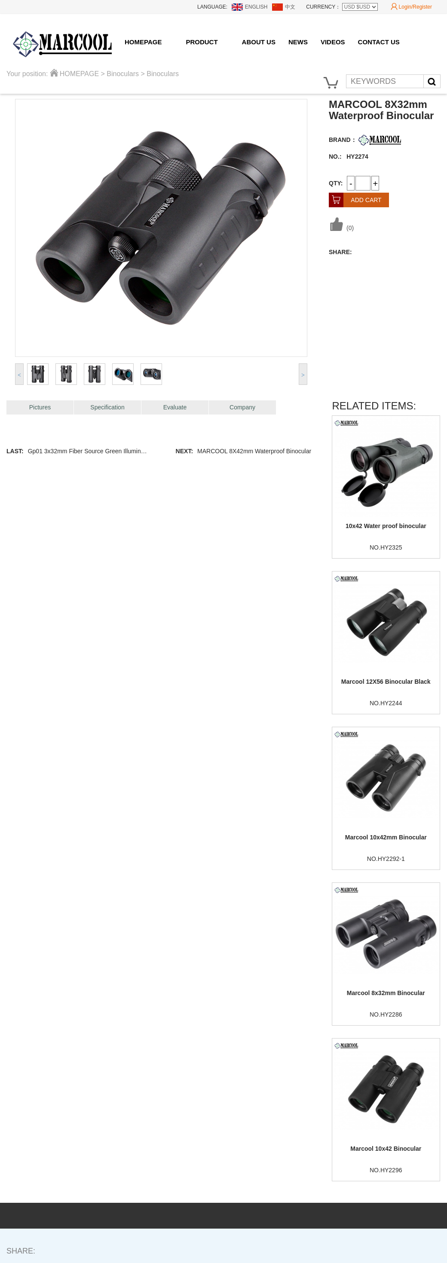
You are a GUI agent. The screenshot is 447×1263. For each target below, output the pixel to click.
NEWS (298, 42)
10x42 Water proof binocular (386, 525)
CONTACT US (379, 42)
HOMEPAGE (143, 42)
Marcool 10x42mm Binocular (386, 837)
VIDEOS (333, 42)
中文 (290, 7)
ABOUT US (259, 42)
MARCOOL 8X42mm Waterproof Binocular (254, 451)
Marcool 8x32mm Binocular (386, 993)
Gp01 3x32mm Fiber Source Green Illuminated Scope (99, 451)
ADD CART (355, 200)
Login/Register (411, 7)
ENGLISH (256, 7)
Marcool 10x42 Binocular (385, 1148)
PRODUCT (201, 42)
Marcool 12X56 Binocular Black (386, 681)
